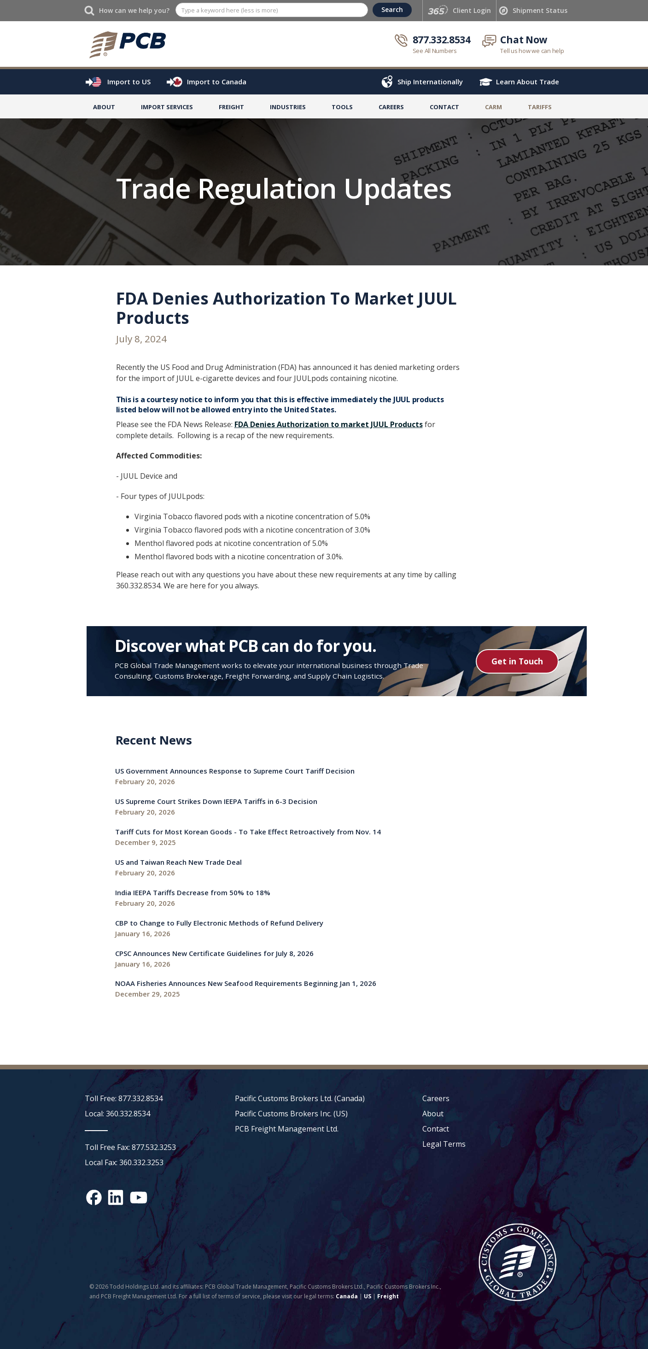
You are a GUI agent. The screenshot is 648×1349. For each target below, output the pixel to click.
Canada (347, 1296)
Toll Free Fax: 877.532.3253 (130, 1147)
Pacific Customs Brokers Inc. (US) (291, 1114)
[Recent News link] (235, 776)
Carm (493, 107)
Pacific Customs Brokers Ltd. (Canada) (300, 1098)
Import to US (129, 81)
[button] (167, 109)
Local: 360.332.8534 (117, 1114)
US (367, 1296)
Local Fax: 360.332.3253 (124, 1162)
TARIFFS (540, 107)
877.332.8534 (442, 39)
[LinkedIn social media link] (115, 1197)
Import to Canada (216, 81)
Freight (388, 1296)
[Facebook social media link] (94, 1197)
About (104, 107)
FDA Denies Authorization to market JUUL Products (328, 424)
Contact (444, 107)
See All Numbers (435, 51)
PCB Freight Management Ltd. (287, 1129)
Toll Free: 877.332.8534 (124, 1098)
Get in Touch (517, 661)
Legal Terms (444, 1144)
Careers (436, 1098)
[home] (127, 44)
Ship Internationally (430, 81)
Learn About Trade (527, 81)
